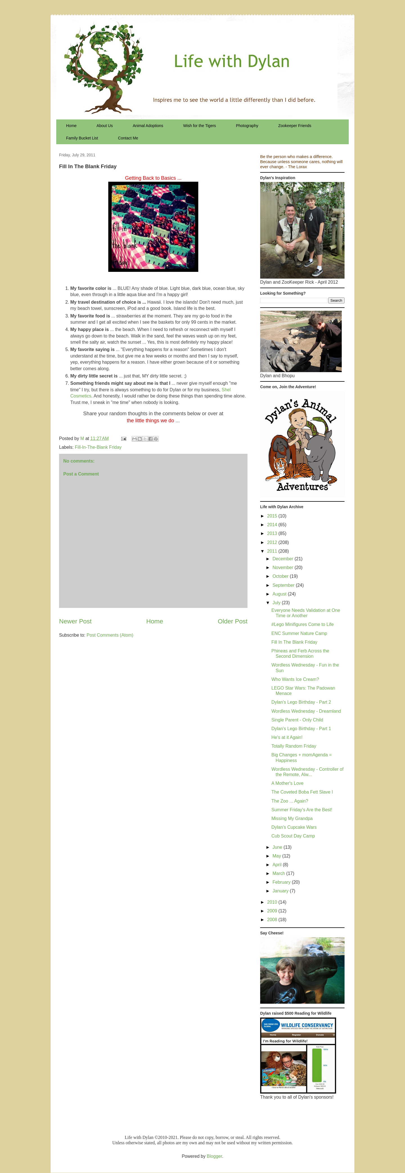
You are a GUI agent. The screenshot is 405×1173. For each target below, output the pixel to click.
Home (71, 125)
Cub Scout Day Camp (293, 836)
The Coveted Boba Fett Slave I (302, 792)
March (279, 873)
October (281, 576)
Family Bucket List (82, 138)
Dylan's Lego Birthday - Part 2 (301, 702)
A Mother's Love (287, 783)
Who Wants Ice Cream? (295, 679)
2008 (272, 919)
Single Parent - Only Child (297, 719)
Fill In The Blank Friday (294, 642)
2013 (272, 533)
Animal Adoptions (148, 125)
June (278, 847)
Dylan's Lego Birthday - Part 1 (301, 728)
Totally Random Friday (293, 746)
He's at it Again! (287, 737)
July (277, 602)
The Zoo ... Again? (289, 801)
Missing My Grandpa (292, 818)
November (283, 567)
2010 (272, 902)
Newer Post (75, 621)
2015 (272, 516)
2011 (272, 551)
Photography (247, 125)
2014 (272, 524)
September (284, 585)
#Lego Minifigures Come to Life (302, 624)
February (282, 882)
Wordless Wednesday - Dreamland (306, 711)
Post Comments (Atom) (110, 635)
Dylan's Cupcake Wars (294, 827)
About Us (104, 125)
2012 (272, 542)
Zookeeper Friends (294, 125)
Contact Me (128, 138)
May (277, 856)
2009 (272, 910)
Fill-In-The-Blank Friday (98, 447)
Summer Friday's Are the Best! (301, 809)
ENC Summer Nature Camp (299, 633)
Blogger (214, 1156)
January (281, 890)
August (280, 594)
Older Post (233, 621)
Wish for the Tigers (199, 125)
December (283, 558)
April (278, 864)
